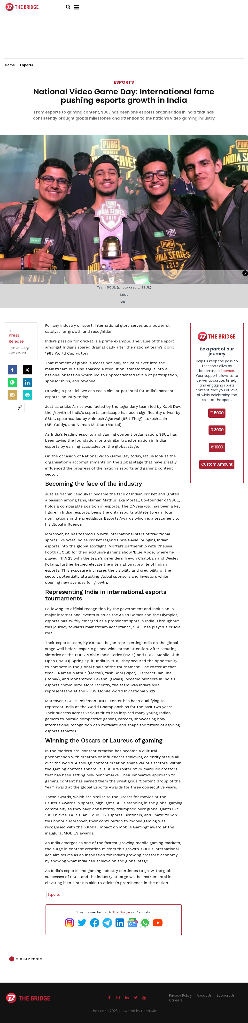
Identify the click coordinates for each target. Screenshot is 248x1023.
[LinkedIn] (27, 382)
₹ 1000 (217, 447)
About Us (204, 995)
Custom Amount (216, 464)
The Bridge (121, 912)
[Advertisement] (124, 43)
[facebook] (12, 370)
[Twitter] (27, 370)
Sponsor (227, 370)
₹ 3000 (217, 430)
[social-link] (20, 407)
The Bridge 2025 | (106, 1010)
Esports (54, 894)
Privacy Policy (180, 995)
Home (11, 65)
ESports (124, 82)
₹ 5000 (217, 413)
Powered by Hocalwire (139, 1010)
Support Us (226, 995)
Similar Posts (29, 959)
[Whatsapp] (12, 382)
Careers (175, 1000)
